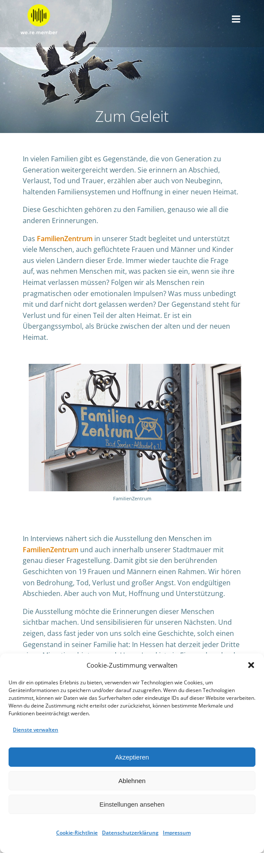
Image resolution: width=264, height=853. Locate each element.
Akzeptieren (132, 757)
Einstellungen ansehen (132, 804)
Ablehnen (131, 780)
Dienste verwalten (35, 729)
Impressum (177, 832)
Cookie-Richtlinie (77, 832)
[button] (251, 665)
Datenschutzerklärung (130, 832)
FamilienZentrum (65, 238)
